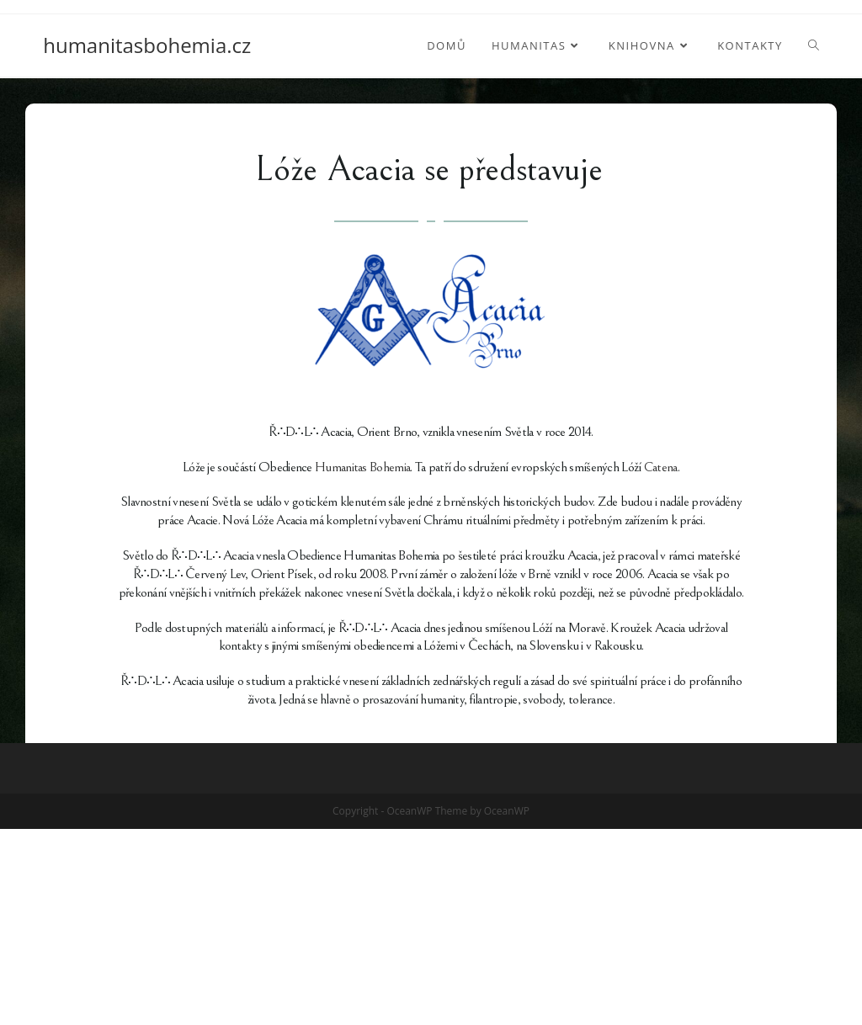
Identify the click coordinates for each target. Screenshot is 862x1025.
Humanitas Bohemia (362, 467)
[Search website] (813, 45)
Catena (661, 467)
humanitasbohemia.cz (147, 45)
